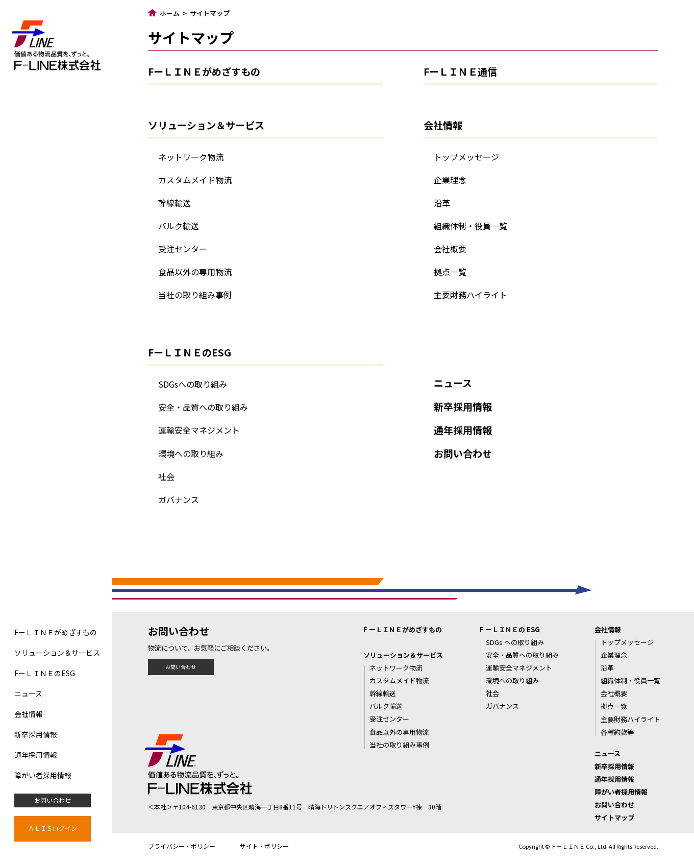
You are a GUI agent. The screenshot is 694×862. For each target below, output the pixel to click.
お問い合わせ (52, 800)
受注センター (182, 249)
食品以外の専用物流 (195, 272)
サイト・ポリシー (264, 846)
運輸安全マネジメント (199, 430)
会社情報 (28, 714)
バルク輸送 (178, 226)
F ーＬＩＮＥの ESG (510, 629)
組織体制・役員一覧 (470, 226)
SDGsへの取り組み (192, 384)
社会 (166, 476)
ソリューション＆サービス (57, 653)
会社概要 (450, 249)
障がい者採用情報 (42, 775)
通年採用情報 (35, 755)
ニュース (28, 693)
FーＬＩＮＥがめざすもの (55, 632)
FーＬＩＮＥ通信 (460, 71)
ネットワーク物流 (191, 157)
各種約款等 (617, 732)
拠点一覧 (450, 272)
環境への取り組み (191, 453)
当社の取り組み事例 (195, 295)
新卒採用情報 (35, 734)
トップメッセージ (466, 157)
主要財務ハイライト (470, 295)
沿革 (442, 203)
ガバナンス (178, 499)
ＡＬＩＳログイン (52, 828)
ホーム (170, 13)
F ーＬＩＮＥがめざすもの (402, 629)
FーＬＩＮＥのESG (44, 673)
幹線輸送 (174, 203)
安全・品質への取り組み (203, 407)
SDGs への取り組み (515, 642)
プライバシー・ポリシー (181, 846)
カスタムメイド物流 (195, 180)
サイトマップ (614, 817)
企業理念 (450, 180)
